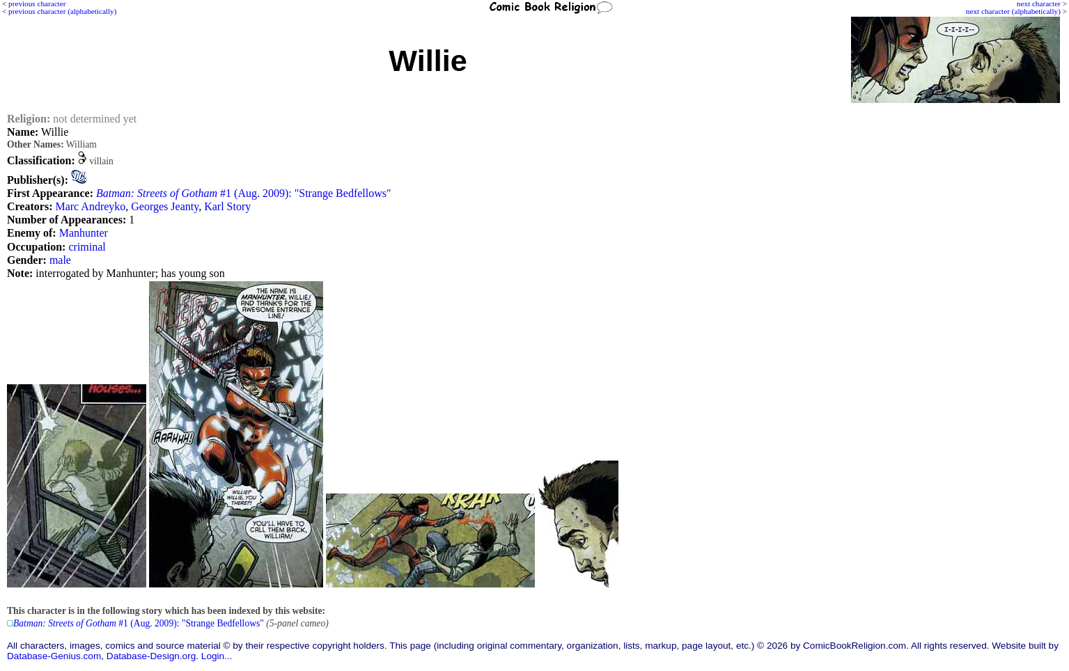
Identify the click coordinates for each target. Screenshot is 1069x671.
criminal (86, 247)
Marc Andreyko (90, 206)
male (60, 260)
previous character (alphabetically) (62, 11)
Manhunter (83, 233)
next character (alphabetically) (1013, 11)
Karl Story (227, 206)
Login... (217, 656)
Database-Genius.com (54, 656)
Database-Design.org (151, 656)
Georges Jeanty (164, 206)
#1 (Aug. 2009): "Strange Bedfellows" (243, 193)
